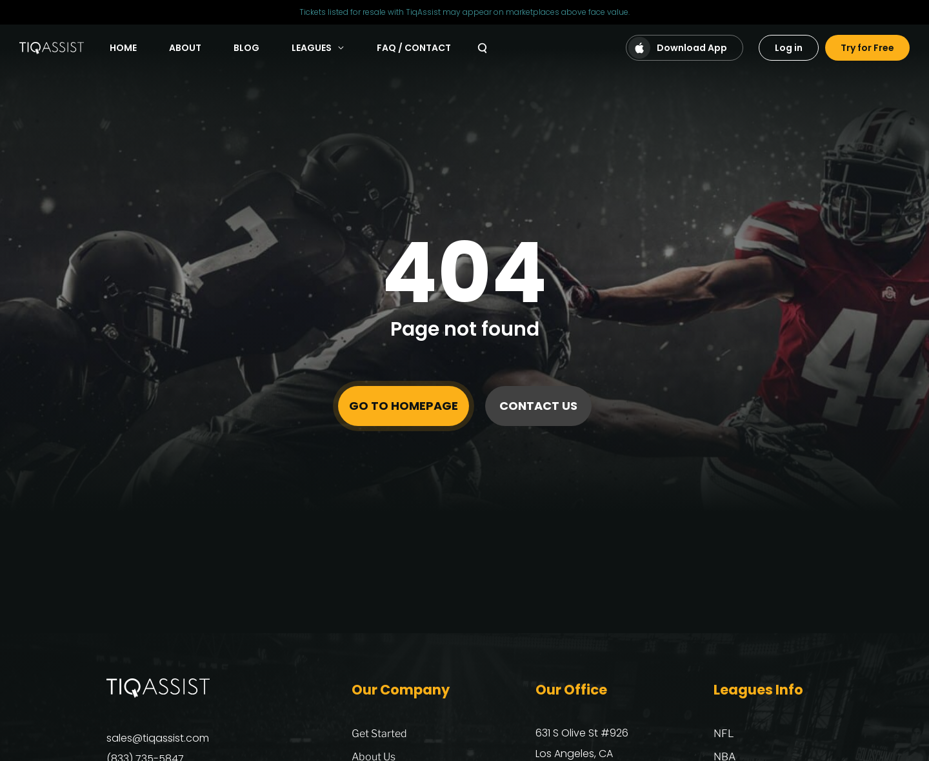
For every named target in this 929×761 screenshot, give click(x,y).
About (185, 47)
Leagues (318, 47)
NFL (724, 733)
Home (123, 47)
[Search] (482, 48)
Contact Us (538, 406)
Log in (789, 47)
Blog (246, 47)
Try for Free (867, 47)
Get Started (379, 733)
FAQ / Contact (414, 47)
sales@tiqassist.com (157, 738)
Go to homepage (403, 406)
